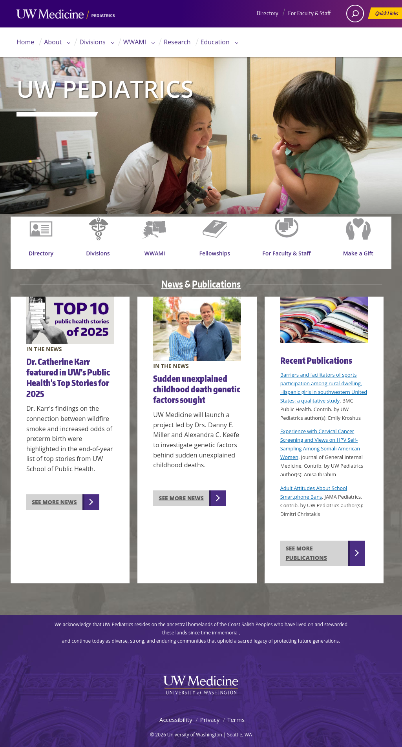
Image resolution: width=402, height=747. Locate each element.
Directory (267, 13)
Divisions (92, 42)
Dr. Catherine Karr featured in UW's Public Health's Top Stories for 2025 (68, 373)
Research (177, 42)
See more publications (306, 549)
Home (25, 42)
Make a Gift (359, 255)
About (53, 42)
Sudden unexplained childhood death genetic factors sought (196, 385)
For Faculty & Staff (309, 13)
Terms (236, 715)
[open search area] (355, 13)
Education (215, 42)
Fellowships (217, 255)
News (172, 279)
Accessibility (175, 715)
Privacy (209, 715)
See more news (54, 497)
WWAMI (134, 42)
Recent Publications (316, 356)
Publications (216, 279)
